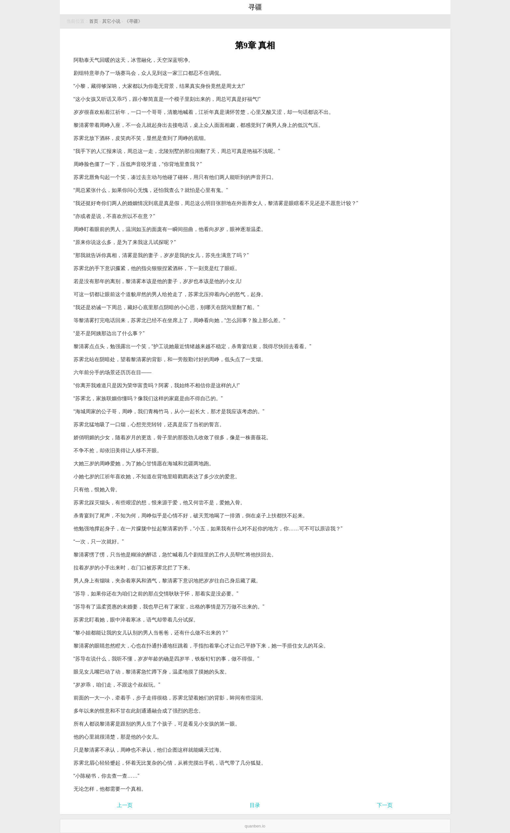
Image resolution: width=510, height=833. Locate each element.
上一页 (124, 805)
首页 (93, 21)
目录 (255, 805)
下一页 (385, 805)
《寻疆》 (133, 21)
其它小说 (111, 21)
